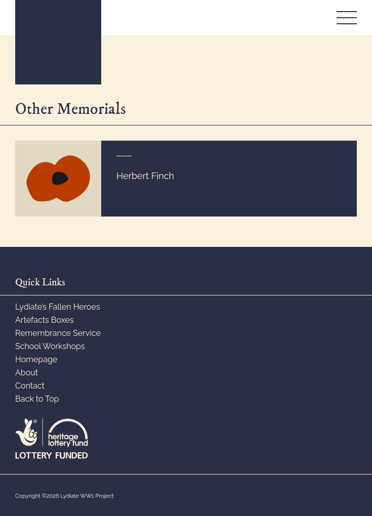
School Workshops (50, 346)
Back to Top (37, 399)
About (26, 372)
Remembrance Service (58, 333)
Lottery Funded (51, 438)
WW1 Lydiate (58, 42)
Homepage (36, 359)
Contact (30, 386)
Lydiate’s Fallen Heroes (57, 307)
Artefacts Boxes (44, 320)
